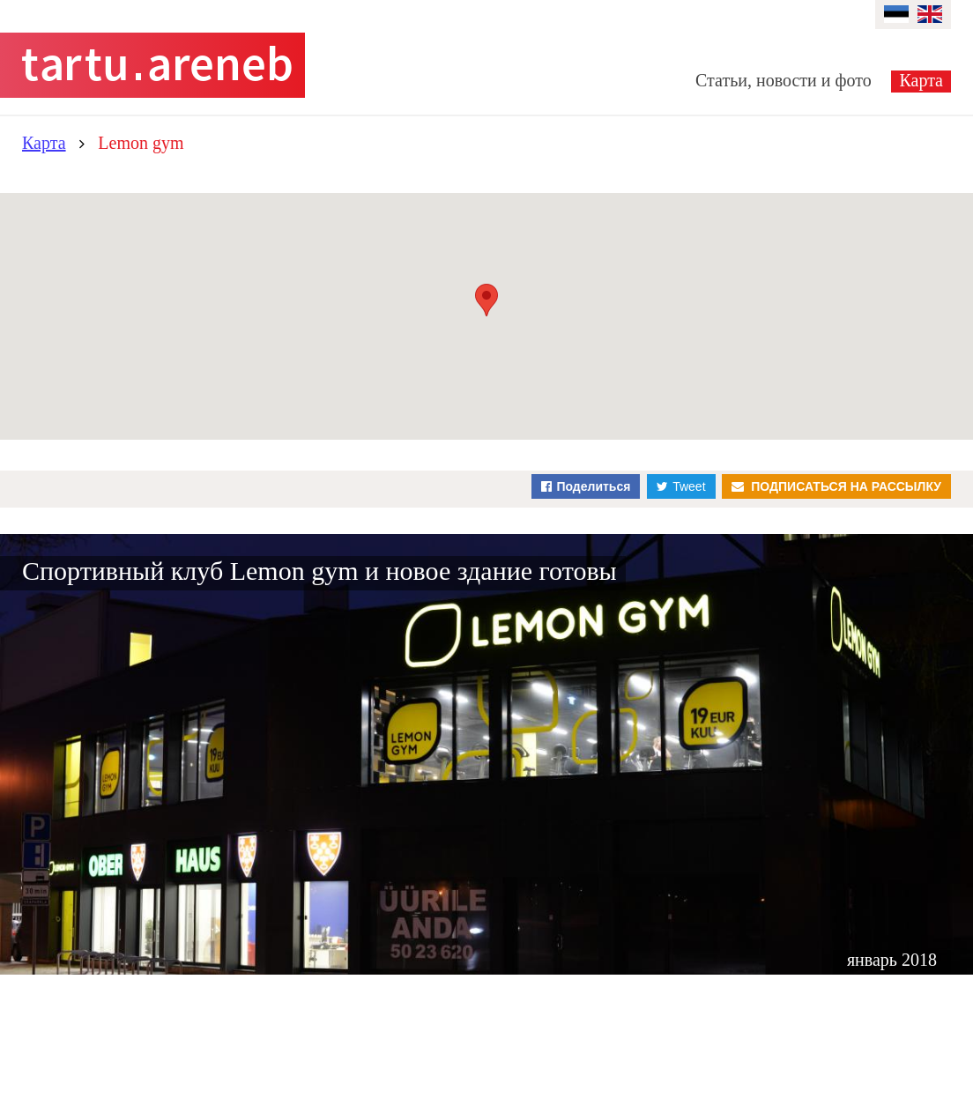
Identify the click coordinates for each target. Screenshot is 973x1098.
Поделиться (593, 486)
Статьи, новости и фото (783, 80)
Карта (921, 80)
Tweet (688, 486)
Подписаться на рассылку (846, 486)
